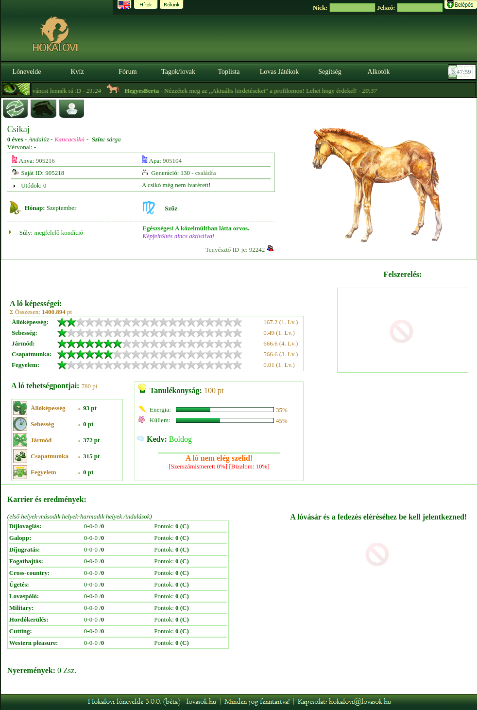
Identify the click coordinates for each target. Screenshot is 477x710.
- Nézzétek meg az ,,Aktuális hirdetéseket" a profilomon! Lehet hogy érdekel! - (262, 90)
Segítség (329, 71)
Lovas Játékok (279, 71)
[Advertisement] (173, 276)
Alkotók (379, 71)
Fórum (127, 71)
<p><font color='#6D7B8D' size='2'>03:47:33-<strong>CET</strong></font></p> (463, 72)
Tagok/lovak (178, 71)
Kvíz (77, 71)
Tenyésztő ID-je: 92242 (235, 249)
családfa (205, 172)
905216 (45, 160)
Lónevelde (26, 71)
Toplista (229, 71)
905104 (172, 160)
